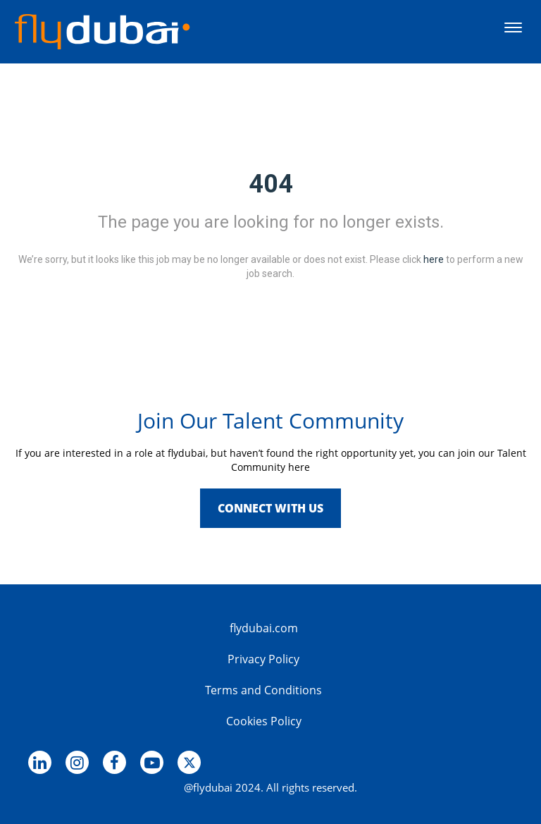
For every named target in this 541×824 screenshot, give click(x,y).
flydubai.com (264, 628)
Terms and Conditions (263, 690)
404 (271, 184)
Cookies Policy (263, 721)
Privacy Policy (263, 659)
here (433, 259)
